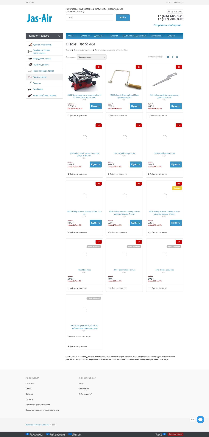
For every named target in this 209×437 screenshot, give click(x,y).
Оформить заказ (175, 434)
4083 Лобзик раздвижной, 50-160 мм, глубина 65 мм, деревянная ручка (85, 327)
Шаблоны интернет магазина (37, 425)
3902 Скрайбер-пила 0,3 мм (124, 153)
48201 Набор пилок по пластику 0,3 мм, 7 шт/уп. (84, 213)
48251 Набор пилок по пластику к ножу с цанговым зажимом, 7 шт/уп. (124, 213)
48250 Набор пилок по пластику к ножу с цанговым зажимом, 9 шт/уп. (164, 213)
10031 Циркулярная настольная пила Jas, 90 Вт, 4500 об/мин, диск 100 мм (85, 96)
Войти (169, 2)
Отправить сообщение (167, 25)
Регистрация (178, 2)
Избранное (76, 434)
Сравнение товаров (57, 434)
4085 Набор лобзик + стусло (124, 270)
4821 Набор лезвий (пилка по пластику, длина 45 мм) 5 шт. (165, 96)
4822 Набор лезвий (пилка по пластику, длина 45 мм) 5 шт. (84, 154)
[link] (168, 57)
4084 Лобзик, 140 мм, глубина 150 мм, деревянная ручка (124, 96)
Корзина (159, 434)
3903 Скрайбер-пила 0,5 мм (164, 153)
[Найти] (123, 17)
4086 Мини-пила (84, 270)
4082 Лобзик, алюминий (165, 270)
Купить (95, 106)
